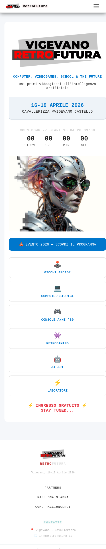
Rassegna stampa (53, 497)
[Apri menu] (96, 6)
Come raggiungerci (53, 507)
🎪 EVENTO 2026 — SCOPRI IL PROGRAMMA (57, 245)
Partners (53, 487)
